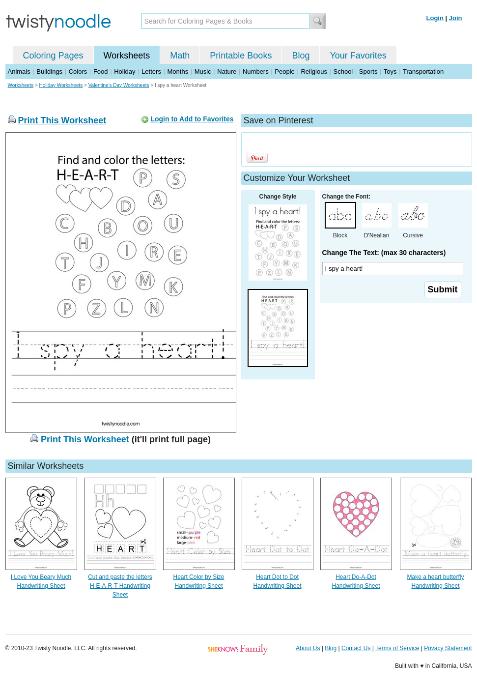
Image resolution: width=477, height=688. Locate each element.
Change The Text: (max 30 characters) (384, 253)
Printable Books (241, 55)
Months (178, 71)
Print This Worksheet (62, 120)
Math (180, 55)
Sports (368, 71)
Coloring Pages (53, 55)
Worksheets (127, 55)
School (343, 71)
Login (435, 18)
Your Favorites (358, 55)
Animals (19, 71)
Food (100, 71)
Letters (151, 71)
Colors (78, 71)
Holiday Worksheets (61, 85)
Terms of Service (397, 648)
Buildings (49, 71)
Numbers (256, 71)
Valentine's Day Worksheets (118, 85)
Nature (226, 71)
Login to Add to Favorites (191, 119)
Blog (300, 55)
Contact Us (355, 648)
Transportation (423, 71)
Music (203, 71)
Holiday (124, 71)
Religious (314, 71)
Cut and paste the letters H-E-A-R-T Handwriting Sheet (120, 585)
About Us (308, 648)
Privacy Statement (448, 648)
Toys (390, 71)
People (284, 71)
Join (455, 18)
